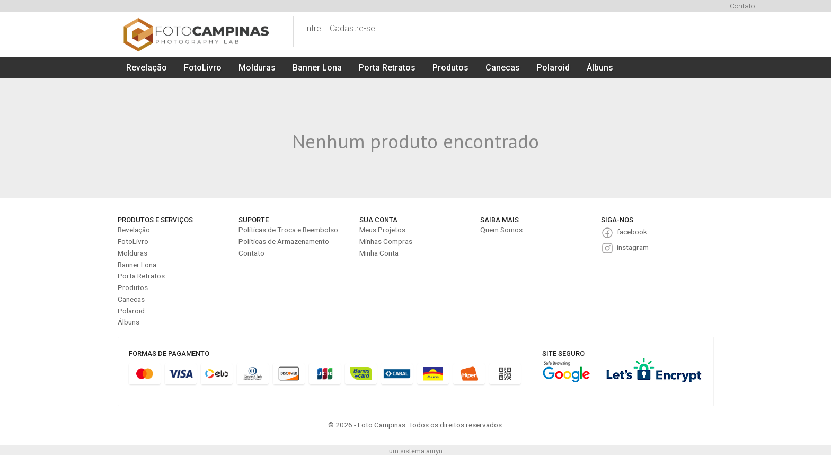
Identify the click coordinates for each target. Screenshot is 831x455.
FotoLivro (203, 68)
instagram (633, 247)
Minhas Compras (385, 241)
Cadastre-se (352, 28)
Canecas (502, 68)
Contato (742, 6)
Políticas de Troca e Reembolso (288, 229)
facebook (632, 232)
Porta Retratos (387, 68)
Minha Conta (379, 253)
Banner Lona (317, 68)
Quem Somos (501, 229)
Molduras (257, 68)
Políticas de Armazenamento (283, 241)
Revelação (146, 68)
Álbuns (600, 68)
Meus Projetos (382, 229)
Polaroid (553, 68)
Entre (311, 28)
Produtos (450, 68)
